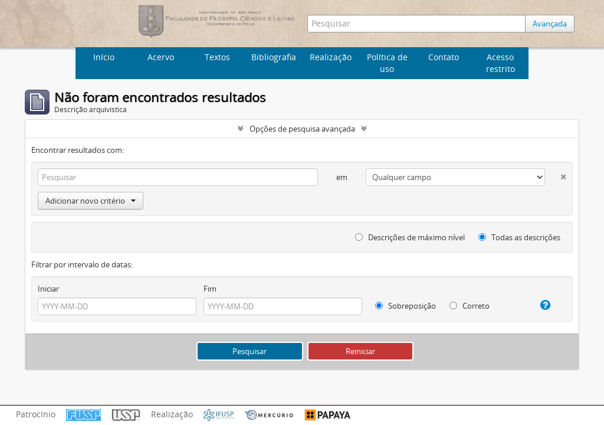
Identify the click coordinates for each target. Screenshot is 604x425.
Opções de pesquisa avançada (302, 128)
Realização (331, 57)
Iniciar (48, 288)
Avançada (550, 23)
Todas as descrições (519, 237)
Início (103, 57)
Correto (469, 305)
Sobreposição (405, 305)
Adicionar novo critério (90, 200)
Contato (443, 57)
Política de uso (387, 62)
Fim (209, 288)
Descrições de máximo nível (410, 237)
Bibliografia (273, 57)
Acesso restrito (500, 62)
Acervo (160, 57)
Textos (217, 57)
